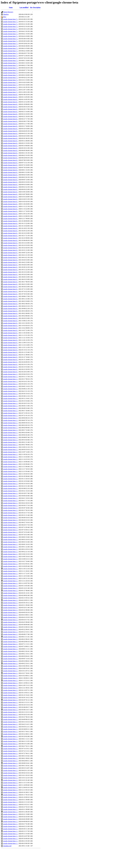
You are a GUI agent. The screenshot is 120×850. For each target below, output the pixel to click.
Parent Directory (8, 12)
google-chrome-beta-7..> (10, 19)
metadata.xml (7, 846)
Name (11, 7)
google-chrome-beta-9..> (10, 243)
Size (31, 7)
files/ (4, 17)
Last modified (24, 7)
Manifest (6, 14)
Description (36, 7)
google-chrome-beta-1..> (10, 374)
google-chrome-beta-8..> (10, 94)
